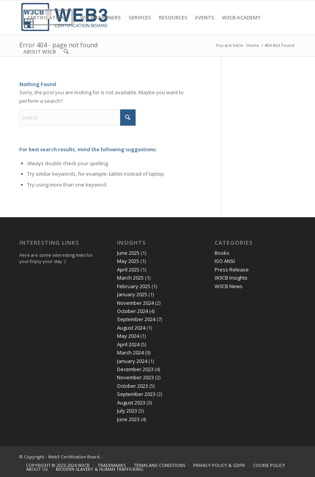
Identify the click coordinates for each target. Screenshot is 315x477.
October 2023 (132, 385)
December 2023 (135, 369)
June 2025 (128, 252)
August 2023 (131, 402)
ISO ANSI (225, 261)
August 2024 (131, 327)
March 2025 (130, 277)
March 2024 (130, 352)
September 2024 (136, 319)
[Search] (66, 52)
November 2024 (135, 302)
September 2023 (136, 394)
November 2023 (135, 377)
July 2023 (127, 410)
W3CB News (229, 286)
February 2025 (133, 286)
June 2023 (128, 419)
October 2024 (132, 311)
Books (222, 252)
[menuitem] (47, 17)
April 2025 (128, 269)
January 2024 (132, 361)
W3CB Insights (231, 277)
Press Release (232, 269)
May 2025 (128, 261)
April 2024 (128, 344)
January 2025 (132, 294)
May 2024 (128, 335)
